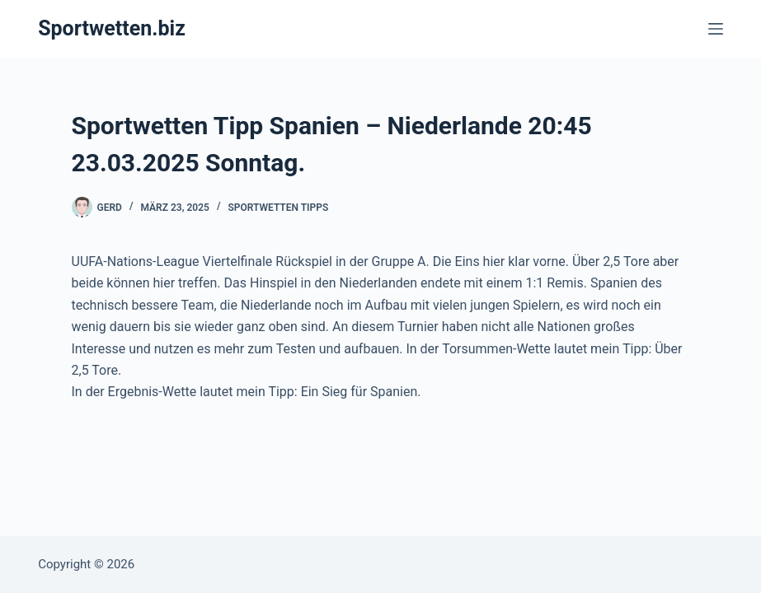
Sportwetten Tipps (278, 207)
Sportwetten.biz (112, 28)
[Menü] (715, 28)
